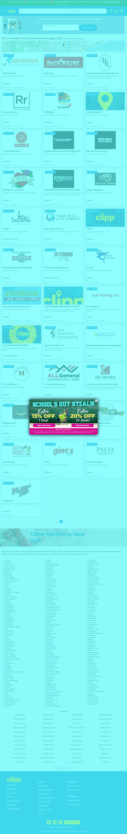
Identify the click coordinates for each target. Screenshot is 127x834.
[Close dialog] (96, 401)
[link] (47, 413)
